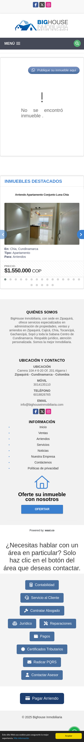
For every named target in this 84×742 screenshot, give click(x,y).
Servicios (43, 444)
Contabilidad (42, 585)
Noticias (43, 450)
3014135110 (42, 384)
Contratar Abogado (42, 611)
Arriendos (43, 439)
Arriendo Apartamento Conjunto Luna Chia (42, 194)
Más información (21, 738)
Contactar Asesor (42, 675)
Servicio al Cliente (42, 598)
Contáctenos (43, 462)
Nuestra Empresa (43, 456)
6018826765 (42, 394)
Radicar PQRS (42, 662)
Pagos (42, 636)
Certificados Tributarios (42, 649)
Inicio (43, 427)
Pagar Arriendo (41, 698)
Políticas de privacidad (43, 468)
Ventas (43, 433)
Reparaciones (58, 624)
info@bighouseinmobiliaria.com (42, 404)
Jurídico (22, 624)
